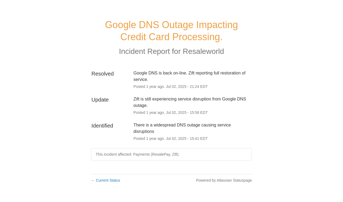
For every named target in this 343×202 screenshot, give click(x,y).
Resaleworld (203, 51)
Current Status (105, 180)
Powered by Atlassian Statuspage (224, 180)
